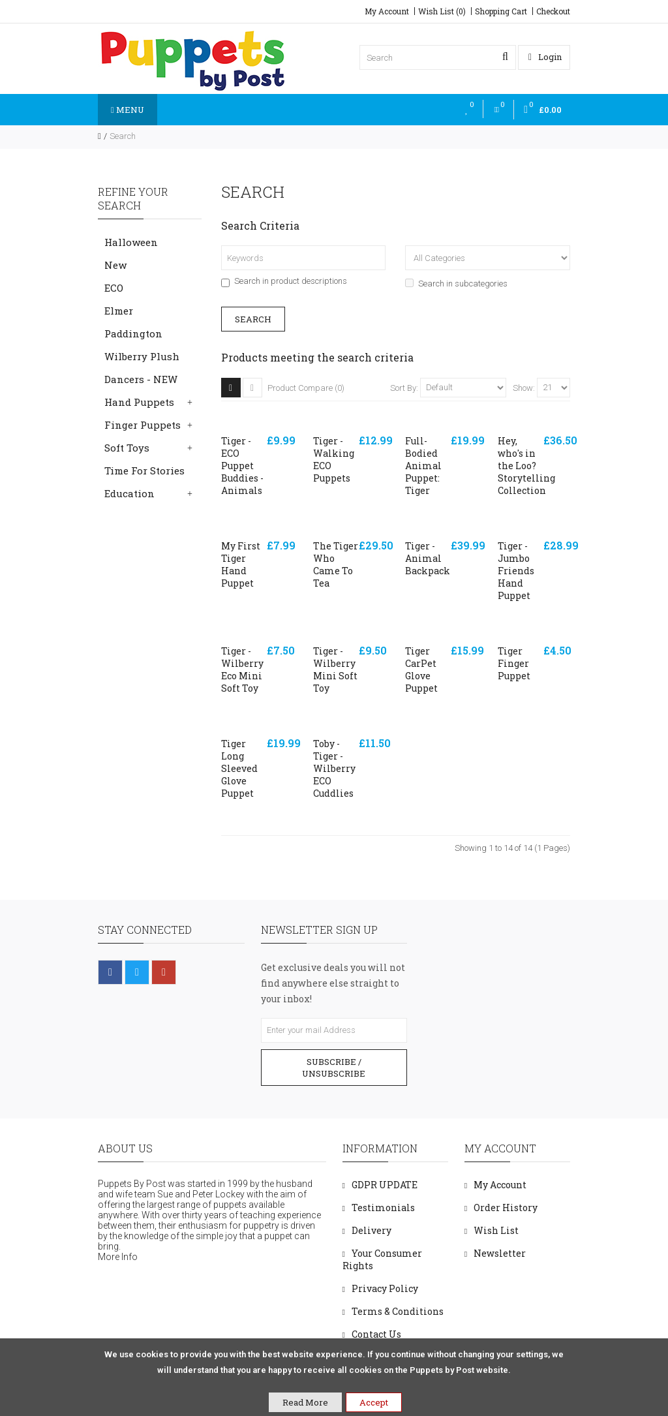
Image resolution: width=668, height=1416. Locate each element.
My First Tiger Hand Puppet (240, 564)
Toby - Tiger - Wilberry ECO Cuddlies (334, 768)
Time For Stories (144, 470)
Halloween (131, 242)
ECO (113, 287)
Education (129, 493)
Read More (305, 1402)
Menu (127, 109)
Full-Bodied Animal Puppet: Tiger (423, 466)
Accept (373, 1402)
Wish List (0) (442, 11)
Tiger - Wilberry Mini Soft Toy (335, 669)
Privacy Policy (385, 1288)
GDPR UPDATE (385, 1184)
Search (123, 136)
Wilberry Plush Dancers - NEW (141, 368)
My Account (387, 11)
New (115, 264)
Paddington (133, 333)
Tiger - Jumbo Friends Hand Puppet (516, 571)
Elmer (118, 310)
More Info (118, 1257)
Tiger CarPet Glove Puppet (421, 669)
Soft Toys (126, 447)
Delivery (371, 1230)
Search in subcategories (456, 283)
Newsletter (500, 1253)
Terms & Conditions (398, 1311)
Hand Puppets (139, 401)
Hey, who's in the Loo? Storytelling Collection (526, 466)
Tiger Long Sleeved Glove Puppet (239, 768)
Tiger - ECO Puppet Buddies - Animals (242, 466)
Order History (506, 1207)
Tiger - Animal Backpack (427, 558)
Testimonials (383, 1207)
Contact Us (376, 1334)
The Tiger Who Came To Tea (335, 564)
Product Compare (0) (305, 388)
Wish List (496, 1230)
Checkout (553, 11)
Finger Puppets (142, 424)
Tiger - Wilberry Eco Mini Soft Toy (242, 669)
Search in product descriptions (284, 281)
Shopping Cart (501, 11)
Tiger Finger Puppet (514, 663)
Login (545, 57)
